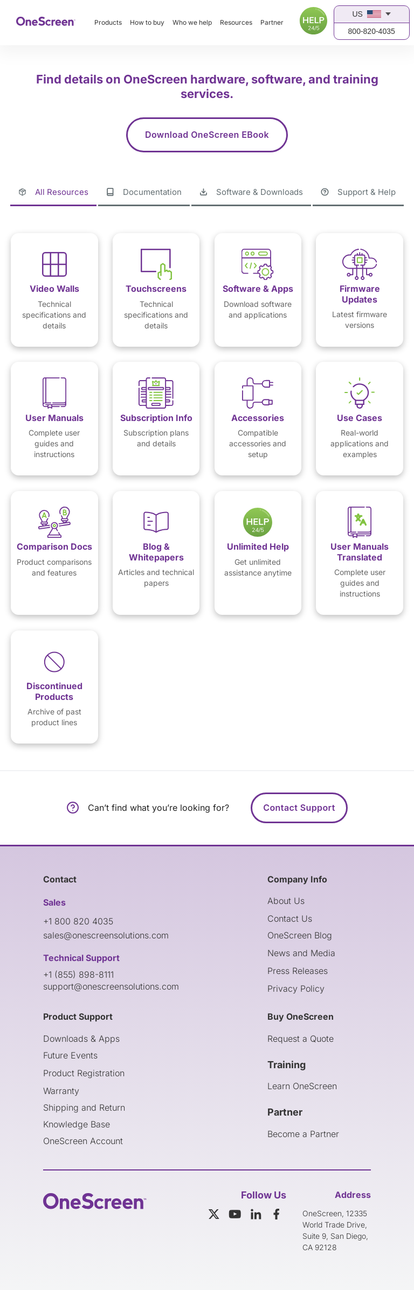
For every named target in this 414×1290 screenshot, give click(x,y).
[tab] (53, 192)
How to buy (147, 22)
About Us (286, 900)
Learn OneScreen (302, 1086)
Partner (272, 22)
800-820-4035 (371, 31)
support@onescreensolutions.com (111, 986)
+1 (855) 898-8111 (78, 974)
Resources (236, 22)
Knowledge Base (76, 1124)
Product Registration (84, 1073)
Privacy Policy (296, 988)
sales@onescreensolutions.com (106, 935)
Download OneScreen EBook (207, 134)
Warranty (61, 1090)
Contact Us (289, 918)
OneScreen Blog (299, 935)
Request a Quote (300, 1038)
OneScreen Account (83, 1140)
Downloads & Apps (81, 1038)
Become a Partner (303, 1133)
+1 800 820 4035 (78, 921)
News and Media (301, 953)
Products (108, 22)
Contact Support (299, 807)
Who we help (192, 22)
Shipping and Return (84, 1107)
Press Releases (297, 970)
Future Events (70, 1055)
